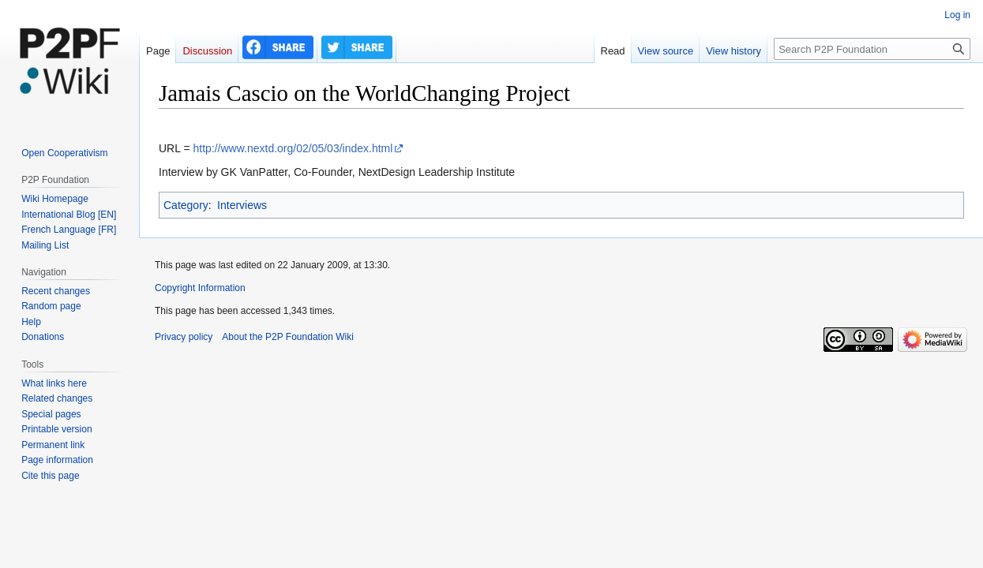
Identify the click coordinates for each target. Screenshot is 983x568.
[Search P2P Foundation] (872, 49)
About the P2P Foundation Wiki (288, 336)
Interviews (242, 205)
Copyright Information (200, 287)
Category (185, 205)
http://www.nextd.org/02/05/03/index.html (292, 148)
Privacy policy (183, 336)
